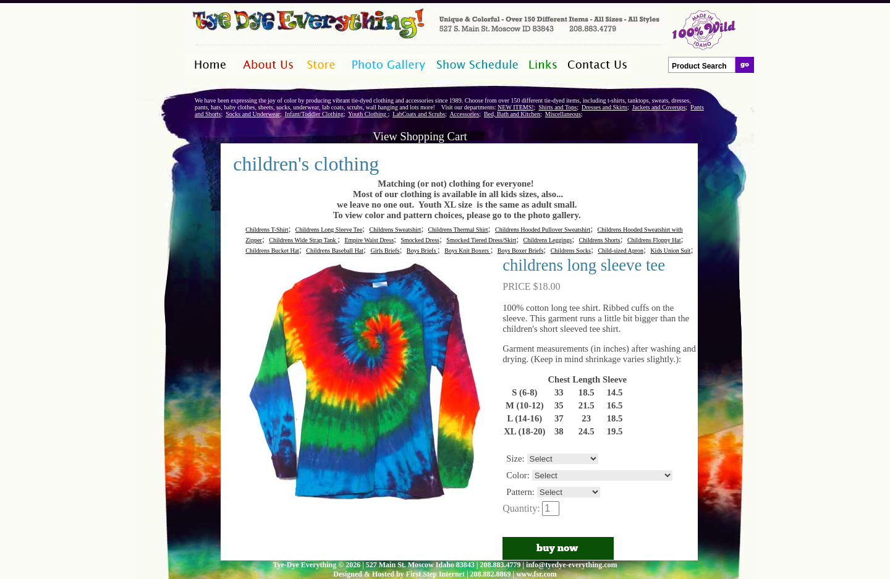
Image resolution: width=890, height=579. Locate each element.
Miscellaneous (563, 114)
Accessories (464, 114)
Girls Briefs (384, 250)
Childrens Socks (571, 250)
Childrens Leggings (547, 240)
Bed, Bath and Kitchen (512, 114)
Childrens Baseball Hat (334, 250)
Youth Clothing (368, 114)
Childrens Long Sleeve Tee (328, 229)
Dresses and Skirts (604, 107)
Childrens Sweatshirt (396, 229)
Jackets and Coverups (659, 107)
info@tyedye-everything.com (571, 564)
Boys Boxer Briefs (520, 250)
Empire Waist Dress (369, 240)
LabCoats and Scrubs (418, 114)
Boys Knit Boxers (467, 250)
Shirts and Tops (557, 107)
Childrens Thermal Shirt (458, 229)
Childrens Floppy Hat (654, 240)
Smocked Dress (419, 240)
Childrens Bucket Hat (272, 250)
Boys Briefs (422, 250)
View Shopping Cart (420, 136)
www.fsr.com (536, 574)
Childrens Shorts (600, 240)
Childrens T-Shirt (266, 229)
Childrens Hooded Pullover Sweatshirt (542, 229)
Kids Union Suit (670, 250)
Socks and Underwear (253, 114)
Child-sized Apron (620, 250)
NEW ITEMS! (515, 107)
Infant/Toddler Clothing (314, 114)
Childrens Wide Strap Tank (303, 240)
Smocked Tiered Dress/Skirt (481, 240)
